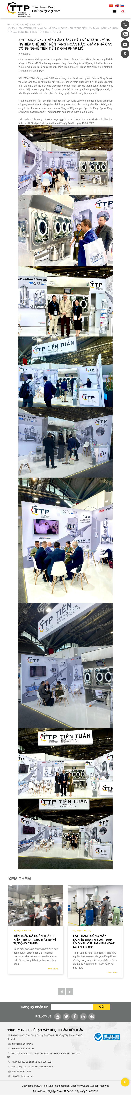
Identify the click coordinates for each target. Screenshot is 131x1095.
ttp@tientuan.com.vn (22, 1044)
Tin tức (15, 24)
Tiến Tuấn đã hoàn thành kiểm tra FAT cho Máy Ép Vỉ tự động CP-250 (34, 939)
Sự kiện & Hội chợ (30, 24)
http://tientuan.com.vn (22, 1076)
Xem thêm (53, 968)
